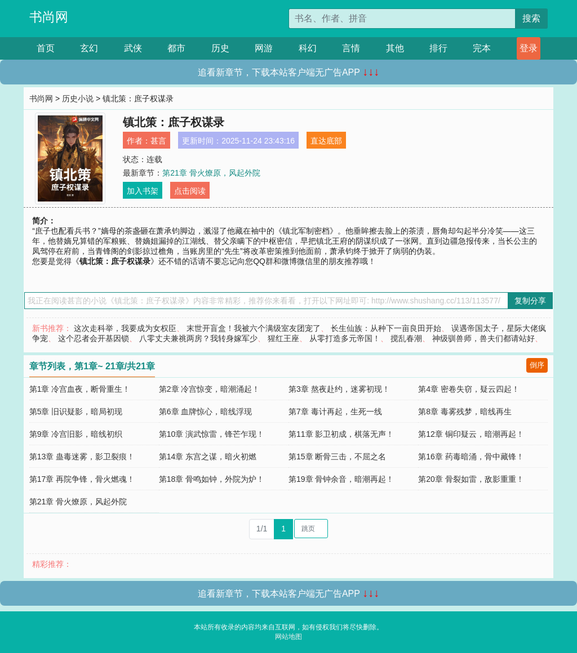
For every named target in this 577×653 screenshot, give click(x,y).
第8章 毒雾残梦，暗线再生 (465, 411)
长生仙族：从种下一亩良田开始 (386, 328)
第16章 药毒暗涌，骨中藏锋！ (470, 456)
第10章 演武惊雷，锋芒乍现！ (211, 434)
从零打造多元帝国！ (344, 338)
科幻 (308, 48)
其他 (395, 48)
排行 (438, 48)
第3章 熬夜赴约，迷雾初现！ (339, 388)
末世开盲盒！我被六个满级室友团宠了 (254, 328)
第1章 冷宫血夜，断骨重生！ (80, 388)
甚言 (158, 140)
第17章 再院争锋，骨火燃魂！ (82, 479)
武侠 (133, 48)
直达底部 (326, 140)
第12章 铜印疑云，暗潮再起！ (470, 434)
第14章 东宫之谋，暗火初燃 (207, 456)
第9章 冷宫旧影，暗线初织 (76, 434)
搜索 (531, 18)
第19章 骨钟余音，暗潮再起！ (341, 479)
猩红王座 (283, 338)
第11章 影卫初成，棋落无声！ (341, 434)
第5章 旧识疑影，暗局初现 (76, 411)
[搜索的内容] (402, 18)
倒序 (537, 365)
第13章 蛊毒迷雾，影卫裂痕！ (82, 456)
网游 (264, 48)
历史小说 (78, 98)
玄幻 (89, 48)
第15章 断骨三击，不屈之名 (337, 456)
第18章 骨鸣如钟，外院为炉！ (211, 479)
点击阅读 (190, 190)
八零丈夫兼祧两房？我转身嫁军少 (198, 338)
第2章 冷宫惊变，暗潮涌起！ (209, 388)
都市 (176, 48)
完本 (482, 48)
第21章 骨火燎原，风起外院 (211, 172)
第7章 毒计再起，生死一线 (335, 411)
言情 (351, 48)
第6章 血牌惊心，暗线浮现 (205, 411)
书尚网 (48, 17)
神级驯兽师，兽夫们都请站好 (483, 338)
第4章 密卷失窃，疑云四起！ (469, 388)
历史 (220, 48)
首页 (46, 48)
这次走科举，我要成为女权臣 (125, 328)
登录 (529, 48)
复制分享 (530, 300)
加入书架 (142, 190)
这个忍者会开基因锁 (93, 338)
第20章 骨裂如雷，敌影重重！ (470, 479)
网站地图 (288, 637)
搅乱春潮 (406, 338)
